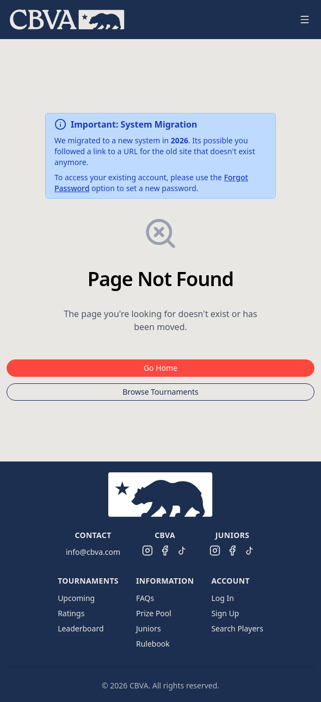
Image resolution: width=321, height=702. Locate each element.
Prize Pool (153, 613)
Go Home (160, 368)
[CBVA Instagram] (147, 550)
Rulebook (153, 643)
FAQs (145, 598)
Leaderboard (80, 628)
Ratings (71, 613)
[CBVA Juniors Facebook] (232, 550)
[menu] (147, 20)
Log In (222, 598)
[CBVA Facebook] (164, 550)
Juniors (148, 628)
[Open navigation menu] (304, 19)
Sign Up (225, 613)
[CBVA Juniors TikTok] (249, 550)
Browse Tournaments (160, 392)
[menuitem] (67, 20)
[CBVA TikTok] (182, 550)
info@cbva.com (93, 552)
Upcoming (76, 598)
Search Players (237, 628)
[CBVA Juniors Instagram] (214, 550)
